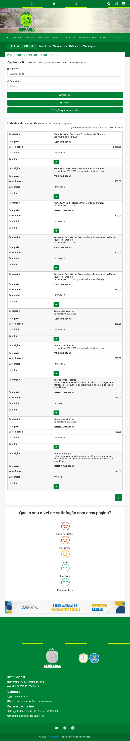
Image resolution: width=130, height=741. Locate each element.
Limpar (65, 102)
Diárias (43, 55)
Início (10, 55)
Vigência (13, 68)
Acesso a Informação (26, 55)
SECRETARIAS (43, 37)
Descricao (14, 81)
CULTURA (116, 37)
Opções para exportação (65, 110)
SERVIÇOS (56, 37)
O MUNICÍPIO (30, 37)
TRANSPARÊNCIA (69, 37)
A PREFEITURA (17, 37)
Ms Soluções (53, 736)
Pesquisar (65, 95)
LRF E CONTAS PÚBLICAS (87, 37)
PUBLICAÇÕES (105, 37)
